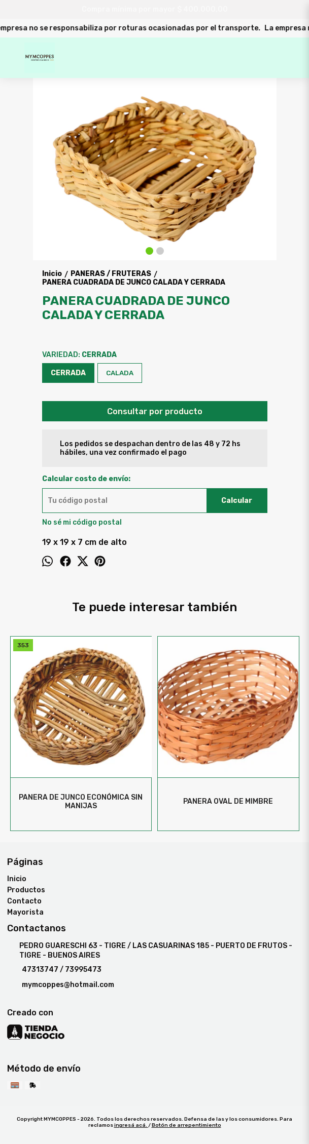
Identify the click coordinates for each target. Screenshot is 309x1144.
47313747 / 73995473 (54, 970)
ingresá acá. (131, 1125)
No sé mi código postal (82, 522)
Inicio (16, 879)
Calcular (236, 500)
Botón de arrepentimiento (186, 1125)
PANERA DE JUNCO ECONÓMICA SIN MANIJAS (81, 801)
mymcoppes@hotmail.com (60, 985)
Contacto (24, 901)
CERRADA (68, 373)
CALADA (119, 373)
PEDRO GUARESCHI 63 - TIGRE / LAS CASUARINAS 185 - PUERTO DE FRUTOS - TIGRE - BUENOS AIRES (149, 950)
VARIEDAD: (79, 354)
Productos (26, 890)
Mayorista (25, 912)
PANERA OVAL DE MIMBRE (228, 801)
